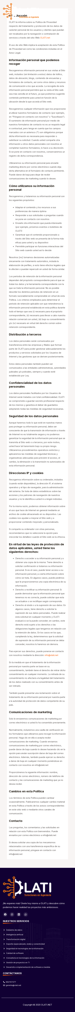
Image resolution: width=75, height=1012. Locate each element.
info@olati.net (51, 655)
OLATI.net (45, 37)
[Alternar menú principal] (69, 11)
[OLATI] (21, 11)
